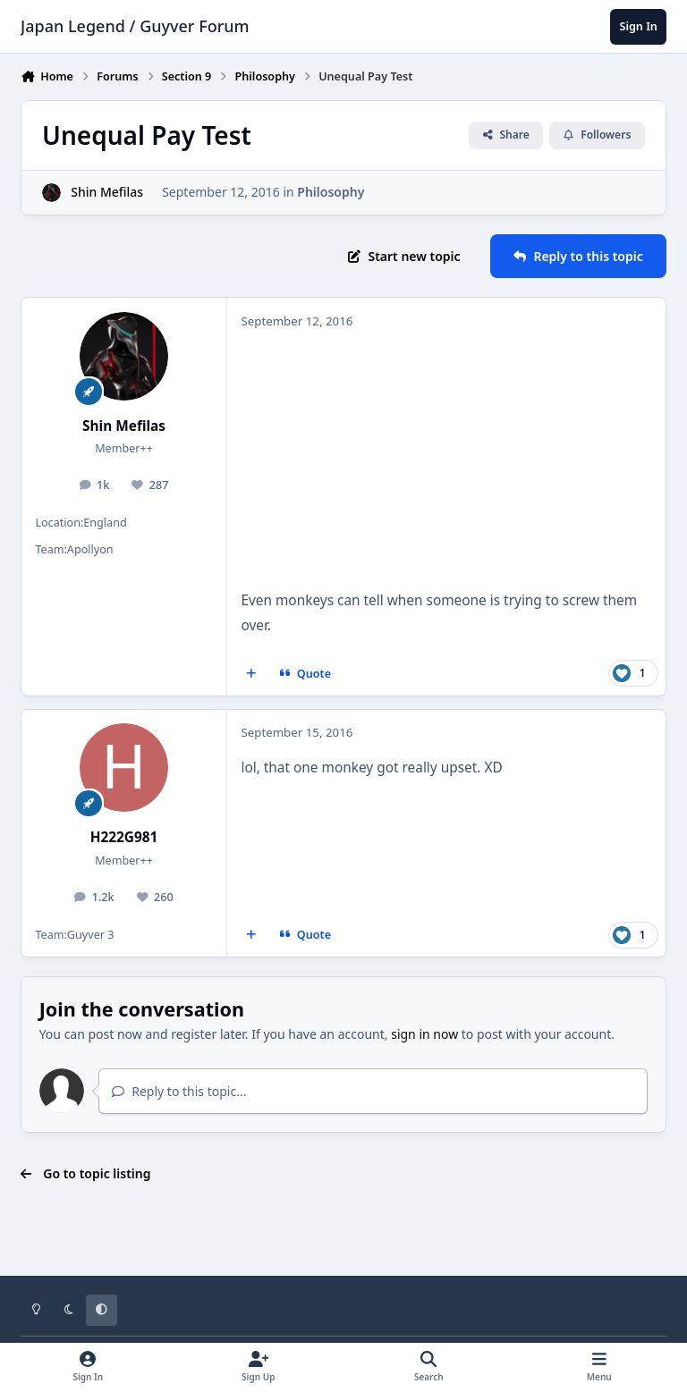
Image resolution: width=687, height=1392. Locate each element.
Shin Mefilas (107, 191)
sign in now (424, 1033)
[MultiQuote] (251, 674)
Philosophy (330, 191)
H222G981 (124, 837)
